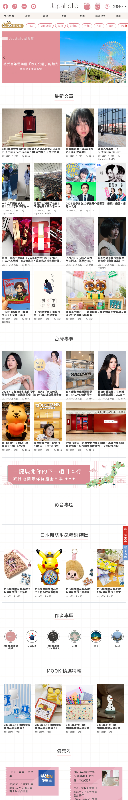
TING (27, 156)
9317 (91, 210)
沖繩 (87, 25)
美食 (64, 16)
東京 (31, 25)
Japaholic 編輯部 (106, 159)
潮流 (27, 16)
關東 (60, 25)
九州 (99, 25)
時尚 (82, 16)
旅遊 (45, 16)
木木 (59, 318)
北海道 (74, 25)
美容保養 (9, 16)
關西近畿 (46, 25)
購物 (118, 16)
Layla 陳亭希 (8, 213)
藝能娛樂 (100, 16)
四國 (111, 25)
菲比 (91, 264)
